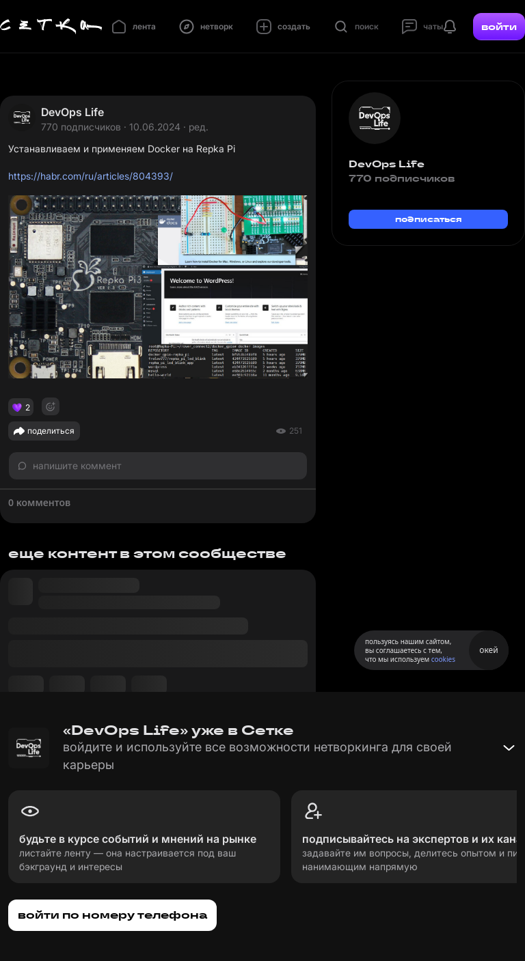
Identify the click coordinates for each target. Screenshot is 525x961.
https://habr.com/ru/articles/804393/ (90, 176)
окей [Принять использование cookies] (488, 650)
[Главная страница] (51, 26)
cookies (443, 659)
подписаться (428, 219)
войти (499, 26)
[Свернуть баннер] (508, 748)
